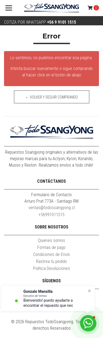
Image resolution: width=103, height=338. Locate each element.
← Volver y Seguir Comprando (51, 97)
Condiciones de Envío (51, 254)
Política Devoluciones (51, 268)
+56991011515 (52, 214)
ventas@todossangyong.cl (52, 207)
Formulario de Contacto (51, 194)
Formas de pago (51, 247)
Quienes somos (51, 240)
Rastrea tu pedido (51, 261)
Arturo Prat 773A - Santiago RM (51, 201)
